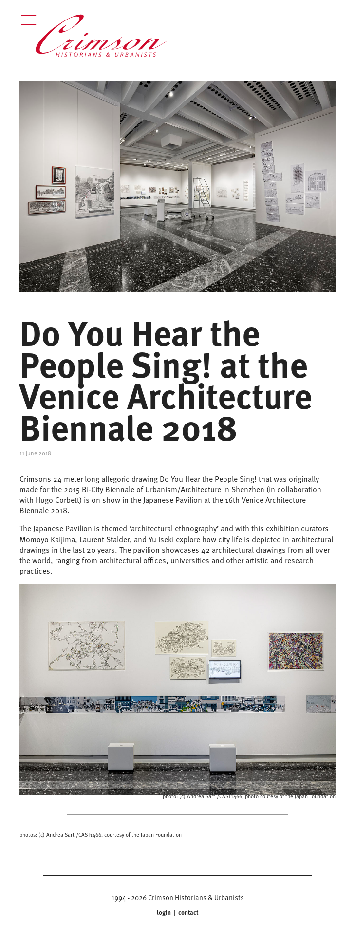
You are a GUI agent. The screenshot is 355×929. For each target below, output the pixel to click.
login (164, 913)
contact (187, 913)
